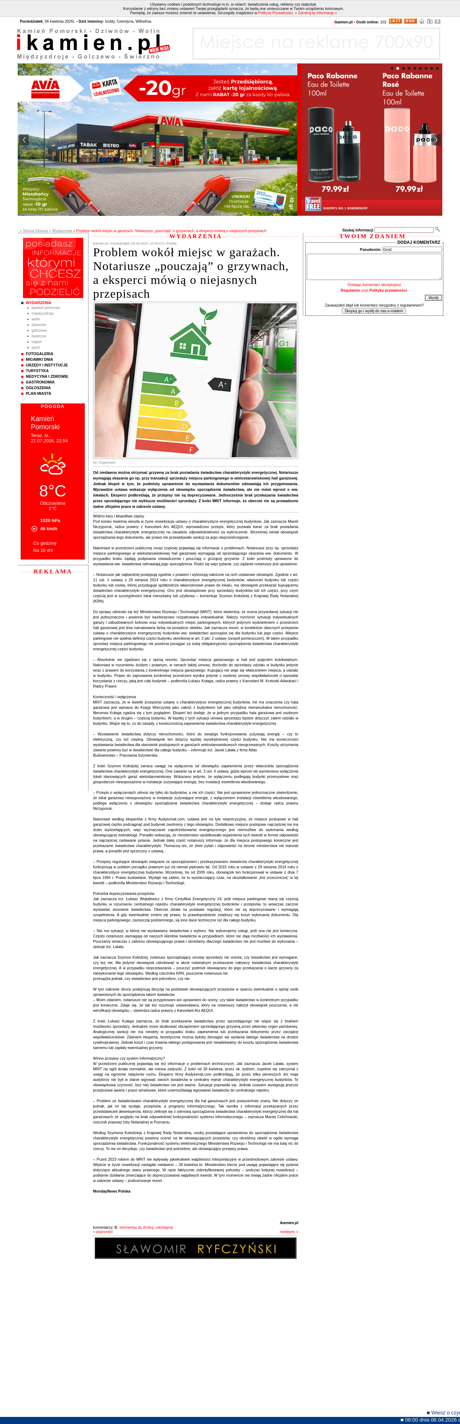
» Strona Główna (34, 231)
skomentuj (128, 1227)
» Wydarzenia (60, 231)
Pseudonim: (370, 249)
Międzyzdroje (42, 313)
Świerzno (38, 336)
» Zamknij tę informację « (316, 13)
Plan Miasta (38, 393)
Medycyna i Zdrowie (47, 376)
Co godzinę (45, 543)
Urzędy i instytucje (47, 365)
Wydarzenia (38, 303)
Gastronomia (40, 382)
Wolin (35, 319)
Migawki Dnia (39, 359)
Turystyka (37, 371)
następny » (289, 1231)
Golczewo (39, 330)
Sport (35, 347)
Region (36, 342)
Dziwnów (38, 325)
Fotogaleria (39, 354)
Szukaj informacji (357, 230)
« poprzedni (103, 1231)
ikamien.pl (289, 1223)
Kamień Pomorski (45, 307)
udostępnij (164, 1227)
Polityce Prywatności (275, 13)
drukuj (148, 1227)
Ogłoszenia (38, 388)
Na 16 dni (43, 550)
